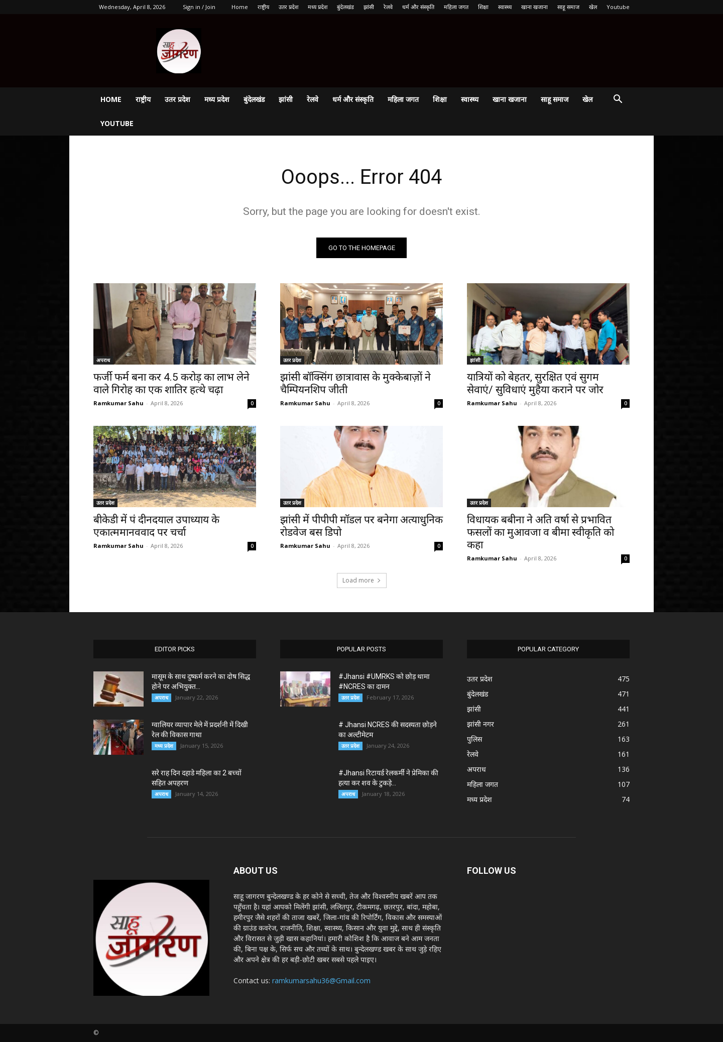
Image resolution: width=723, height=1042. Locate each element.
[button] (618, 100)
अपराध (103, 360)
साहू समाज (568, 7)
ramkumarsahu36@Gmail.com (321, 980)
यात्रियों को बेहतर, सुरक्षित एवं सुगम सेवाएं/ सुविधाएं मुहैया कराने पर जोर (535, 383)
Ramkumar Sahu (118, 403)
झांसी (369, 7)
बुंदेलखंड (345, 7)
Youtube (618, 7)
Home (239, 7)
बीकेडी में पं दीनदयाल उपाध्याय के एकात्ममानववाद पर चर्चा (156, 526)
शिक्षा (483, 7)
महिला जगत (456, 7)
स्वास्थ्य (505, 7)
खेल (593, 7)
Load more (361, 580)
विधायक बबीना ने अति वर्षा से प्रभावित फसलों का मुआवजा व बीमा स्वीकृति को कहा (540, 532)
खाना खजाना (534, 7)
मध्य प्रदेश (317, 7)
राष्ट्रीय (263, 7)
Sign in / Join (199, 7)
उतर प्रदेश (288, 7)
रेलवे (388, 7)
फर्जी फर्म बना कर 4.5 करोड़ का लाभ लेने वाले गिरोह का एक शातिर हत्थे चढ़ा (171, 383)
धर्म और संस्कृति (418, 7)
